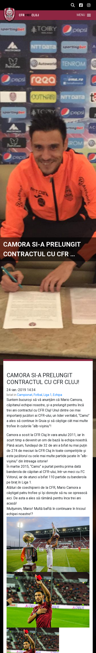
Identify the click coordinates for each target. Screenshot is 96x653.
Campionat (24, 395)
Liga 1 (48, 395)
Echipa (57, 395)
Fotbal (38, 395)
